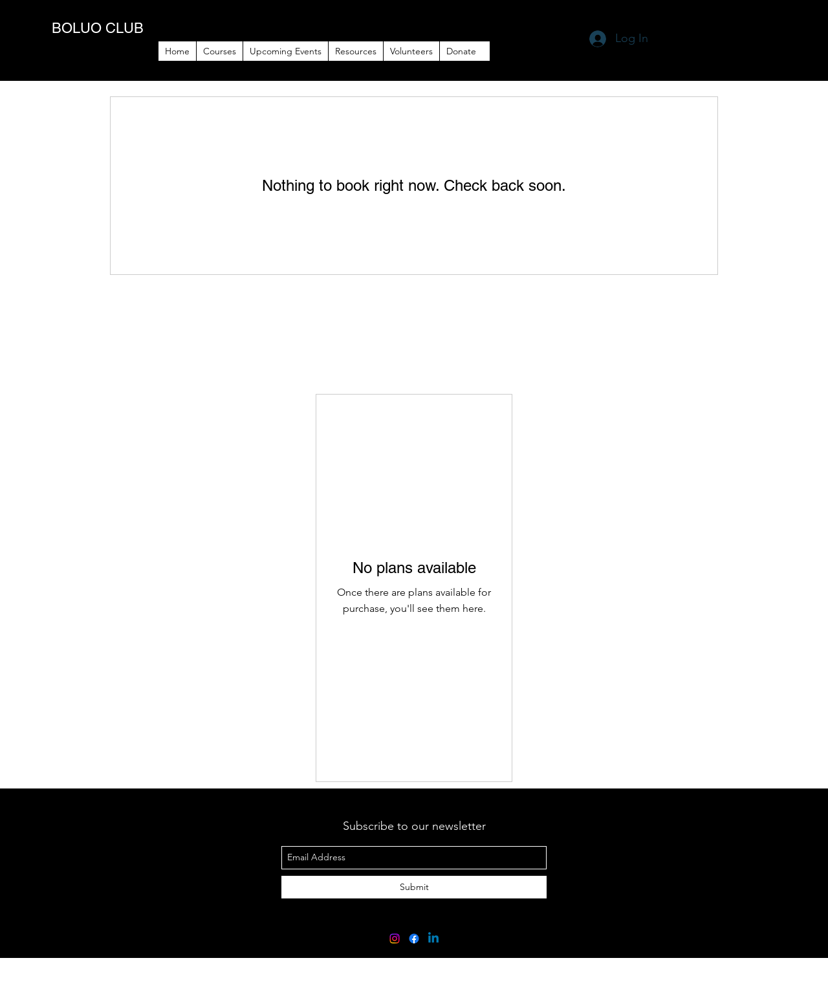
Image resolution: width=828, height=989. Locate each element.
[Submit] (414, 887)
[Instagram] (394, 938)
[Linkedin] (433, 938)
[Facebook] (414, 938)
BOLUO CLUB (98, 28)
